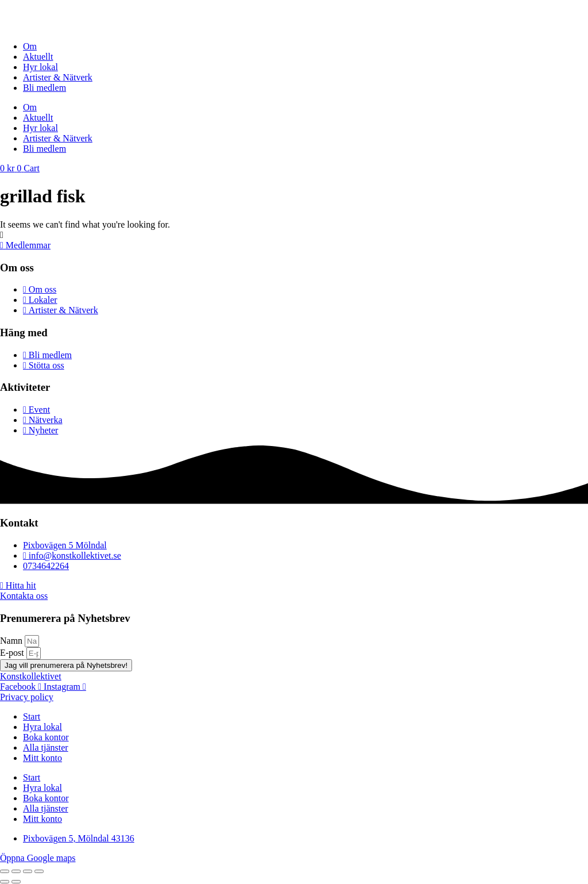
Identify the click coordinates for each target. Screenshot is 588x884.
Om (30, 46)
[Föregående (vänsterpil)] (4, 881)
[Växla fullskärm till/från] (16, 871)
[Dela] (27, 871)
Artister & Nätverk (57, 77)
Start (31, 716)
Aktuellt (38, 57)
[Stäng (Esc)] (39, 871)
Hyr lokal (40, 67)
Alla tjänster (45, 747)
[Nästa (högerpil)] (16, 881)
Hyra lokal (42, 727)
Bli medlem (44, 88)
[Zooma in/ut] (4, 871)
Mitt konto (42, 758)
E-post (13, 653)
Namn (12, 640)
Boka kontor (46, 737)
